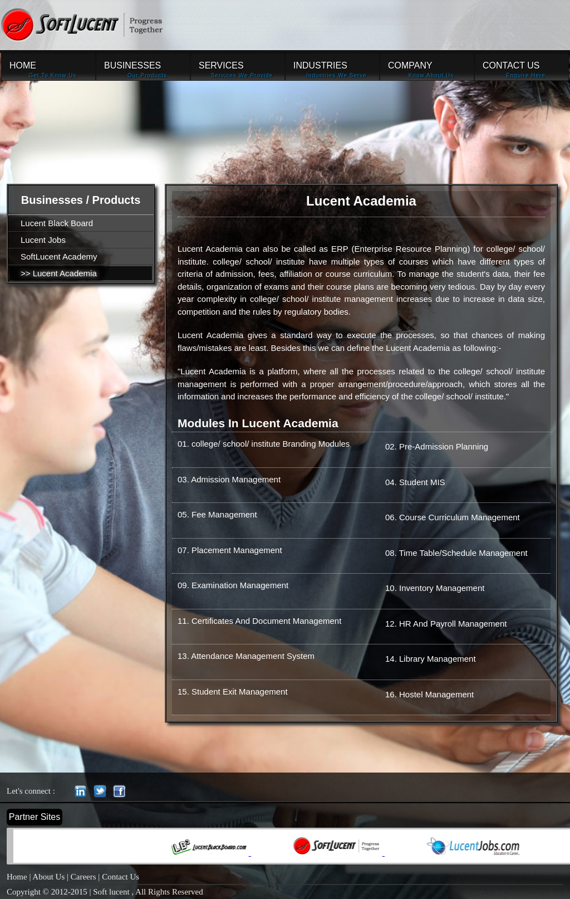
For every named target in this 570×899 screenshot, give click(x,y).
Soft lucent (112, 891)
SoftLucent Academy (59, 256)
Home (17, 876)
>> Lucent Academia (59, 273)
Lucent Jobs (43, 240)
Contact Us (120, 876)
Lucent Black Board (57, 223)
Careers (83, 876)
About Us (48, 876)
